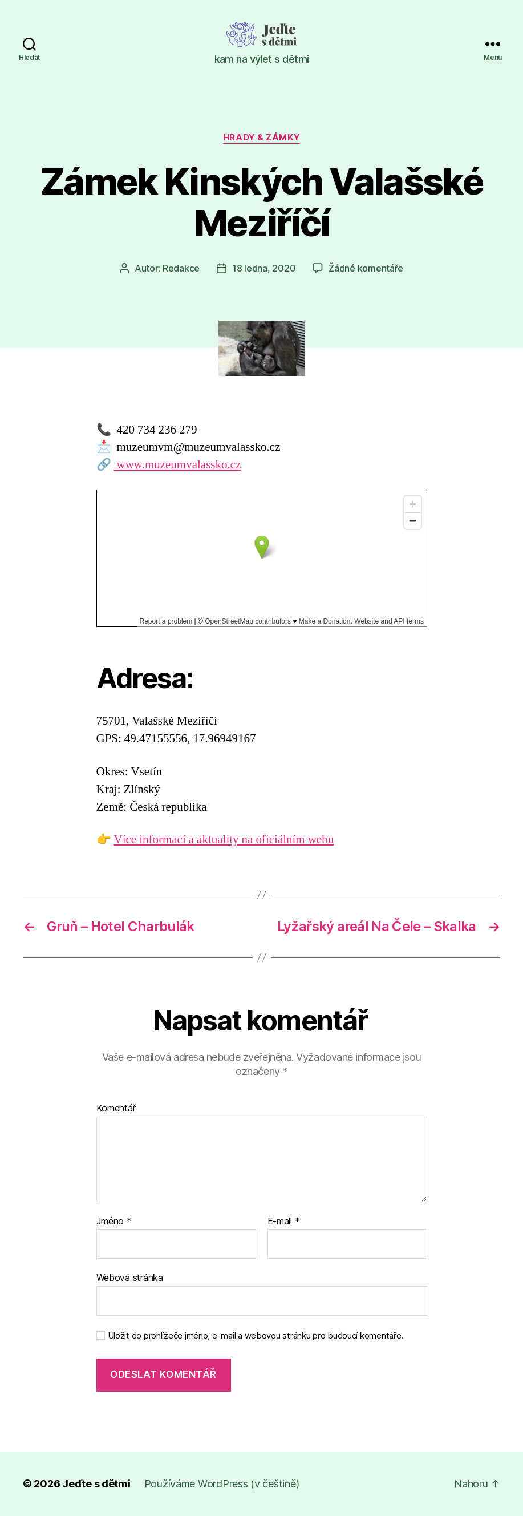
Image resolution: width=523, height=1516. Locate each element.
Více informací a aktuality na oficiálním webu (224, 839)
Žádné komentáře (366, 268)
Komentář (116, 1108)
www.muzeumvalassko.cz (177, 464)
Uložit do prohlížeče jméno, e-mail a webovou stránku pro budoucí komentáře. (256, 1336)
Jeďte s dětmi (96, 1484)
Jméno (114, 1221)
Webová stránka (129, 1277)
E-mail (283, 1221)
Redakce (181, 268)
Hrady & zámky (261, 137)
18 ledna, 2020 (263, 268)
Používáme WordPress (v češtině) (221, 1484)
